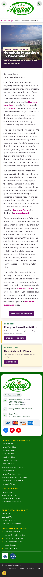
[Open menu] (4, 4)
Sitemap (30, 568)
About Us (6, 514)
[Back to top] (4, 573)
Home (3, 21)
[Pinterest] (12, 430)
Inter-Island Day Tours (11, 501)
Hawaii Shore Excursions (12, 467)
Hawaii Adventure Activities (13, 481)
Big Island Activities (10, 460)
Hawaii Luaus (7, 492)
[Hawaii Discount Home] (17, 385)
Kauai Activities (8, 457)
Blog (10, 21)
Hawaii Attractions (9, 471)
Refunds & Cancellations (12, 523)
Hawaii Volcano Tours (11, 498)
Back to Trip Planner (21, 314)
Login (39, 568)
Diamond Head (21, 213)
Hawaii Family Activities (12, 474)
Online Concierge (9, 520)
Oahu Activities (8, 450)
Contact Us (7, 517)
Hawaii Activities (9, 447)
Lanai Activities (8, 464)
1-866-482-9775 (19, 399)
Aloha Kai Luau (24, 289)
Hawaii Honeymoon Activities (14, 477)
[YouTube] (18, 430)
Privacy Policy (11, 568)
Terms (21, 568)
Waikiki (12, 108)
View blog (11, 362)
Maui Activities (8, 454)
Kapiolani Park (20, 210)
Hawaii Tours (7, 444)
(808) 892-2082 (17, 402)
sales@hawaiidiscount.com (20, 408)
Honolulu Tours (8, 484)
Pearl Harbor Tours (10, 495)
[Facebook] (5, 430)
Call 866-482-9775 (15, 338)
